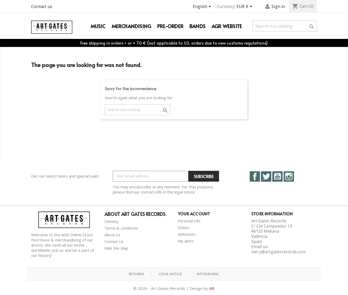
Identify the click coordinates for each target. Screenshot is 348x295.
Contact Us (114, 241)
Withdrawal (208, 274)
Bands (197, 26)
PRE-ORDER (170, 26)
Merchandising (131, 26)
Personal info (189, 220)
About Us (112, 234)
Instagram (289, 176)
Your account (194, 213)
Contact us (41, 6)
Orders (183, 227)
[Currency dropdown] (245, 7)
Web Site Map (116, 248)
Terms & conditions (121, 228)
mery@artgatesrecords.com (278, 252)
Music (98, 26)
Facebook (255, 176)
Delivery (111, 221)
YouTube (277, 176)
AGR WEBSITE (227, 26)
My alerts (186, 241)
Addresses (187, 234)
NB (211, 288)
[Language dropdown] (203, 7)
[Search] (285, 26)
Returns (136, 274)
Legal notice (170, 274)
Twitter (266, 176)
